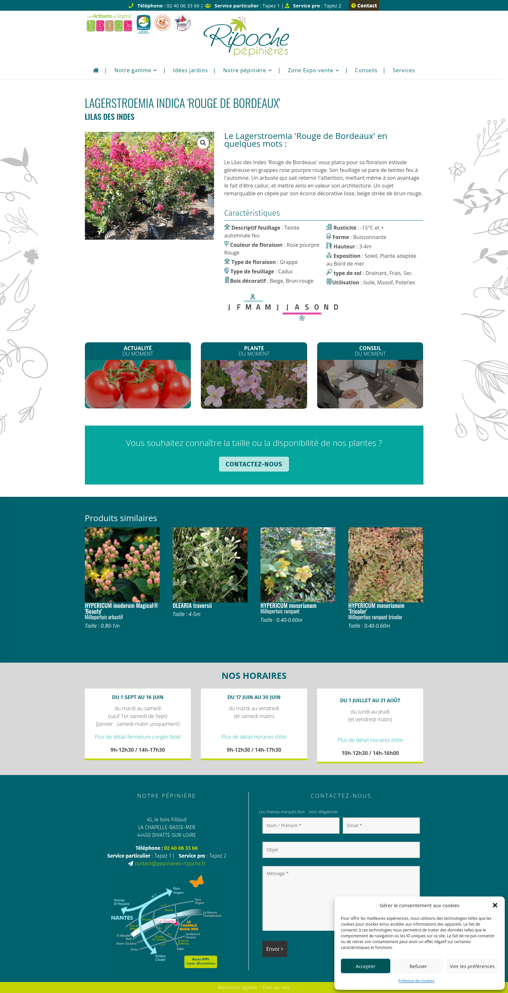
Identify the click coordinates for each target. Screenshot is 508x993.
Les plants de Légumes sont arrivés (137, 386)
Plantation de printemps (370, 384)
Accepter (365, 966)
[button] (495, 905)
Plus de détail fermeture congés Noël (138, 736)
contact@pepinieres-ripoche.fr (169, 864)
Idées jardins (190, 71)
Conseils (366, 71)
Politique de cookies (416, 981)
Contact (364, 5)
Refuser (418, 966)
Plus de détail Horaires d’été (254, 736)
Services (404, 71)
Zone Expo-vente (310, 71)
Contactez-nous (253, 464)
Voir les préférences (472, 966)
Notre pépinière (244, 71)
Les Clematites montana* (254, 385)
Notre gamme (132, 71)
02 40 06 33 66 (181, 848)
